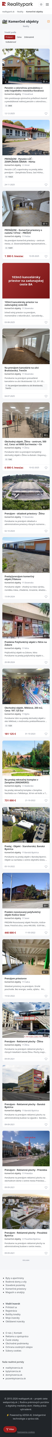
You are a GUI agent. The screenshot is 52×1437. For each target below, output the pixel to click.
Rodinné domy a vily (16, 1281)
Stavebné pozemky (15, 1285)
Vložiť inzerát (13, 1303)
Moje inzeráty (13, 1317)
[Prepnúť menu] (47, 4)
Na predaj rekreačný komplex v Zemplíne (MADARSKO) (21, 781)
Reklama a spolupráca (17, 1336)
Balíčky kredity (13, 1314)
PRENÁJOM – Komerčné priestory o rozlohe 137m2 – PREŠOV (23, 231)
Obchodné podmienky (17, 1343)
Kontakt (18, 1332)
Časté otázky (12, 1339)
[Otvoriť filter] (10, 1429)
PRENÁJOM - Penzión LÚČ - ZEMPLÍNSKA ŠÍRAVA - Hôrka (20, 160)
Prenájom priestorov (16, 978)
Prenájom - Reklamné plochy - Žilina (24, 1041)
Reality (26, 26)
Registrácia (11, 1310)
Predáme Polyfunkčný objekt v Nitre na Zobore (26, 643)
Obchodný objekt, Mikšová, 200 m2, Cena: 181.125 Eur (24, 709)
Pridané (9, 37)
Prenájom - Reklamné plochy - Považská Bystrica (26, 1234)
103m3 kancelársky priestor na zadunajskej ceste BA (21, 303)
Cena (19, 37)
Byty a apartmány (15, 1278)
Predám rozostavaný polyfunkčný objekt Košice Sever (23, 913)
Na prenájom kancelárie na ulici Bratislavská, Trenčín (22, 369)
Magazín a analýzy (15, 1292)
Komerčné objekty (13, 94)
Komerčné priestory (16, 1288)
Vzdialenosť (11, 42)
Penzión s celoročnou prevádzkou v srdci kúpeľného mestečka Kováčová (24, 89)
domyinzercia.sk (14, 1374)
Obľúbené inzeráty (15, 1321)
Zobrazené (29, 37)
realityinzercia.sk (14, 1367)
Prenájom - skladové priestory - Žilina (25, 513)
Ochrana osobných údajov (19, 1347)
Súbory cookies (13, 1350)
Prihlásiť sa (11, 1307)
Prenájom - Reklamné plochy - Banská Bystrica (25, 1106)
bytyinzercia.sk (13, 1371)
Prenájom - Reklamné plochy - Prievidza (26, 1169)
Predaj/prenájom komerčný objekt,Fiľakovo (19, 578)
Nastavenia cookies (26, 1432)
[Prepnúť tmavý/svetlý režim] (41, 4)
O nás (9, 1332)
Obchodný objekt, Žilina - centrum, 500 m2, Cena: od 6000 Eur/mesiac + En (25, 443)
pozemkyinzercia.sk (16, 1378)
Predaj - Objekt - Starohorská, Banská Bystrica (25, 848)
